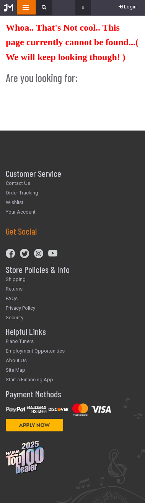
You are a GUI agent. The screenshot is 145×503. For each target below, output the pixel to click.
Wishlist (14, 202)
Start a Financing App (29, 379)
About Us (16, 360)
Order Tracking (22, 193)
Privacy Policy (20, 308)
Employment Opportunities (35, 351)
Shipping (16, 279)
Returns (14, 289)
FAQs (12, 298)
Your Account (21, 212)
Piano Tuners (20, 341)
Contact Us (18, 183)
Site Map (15, 370)
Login (128, 7)
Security (14, 317)
